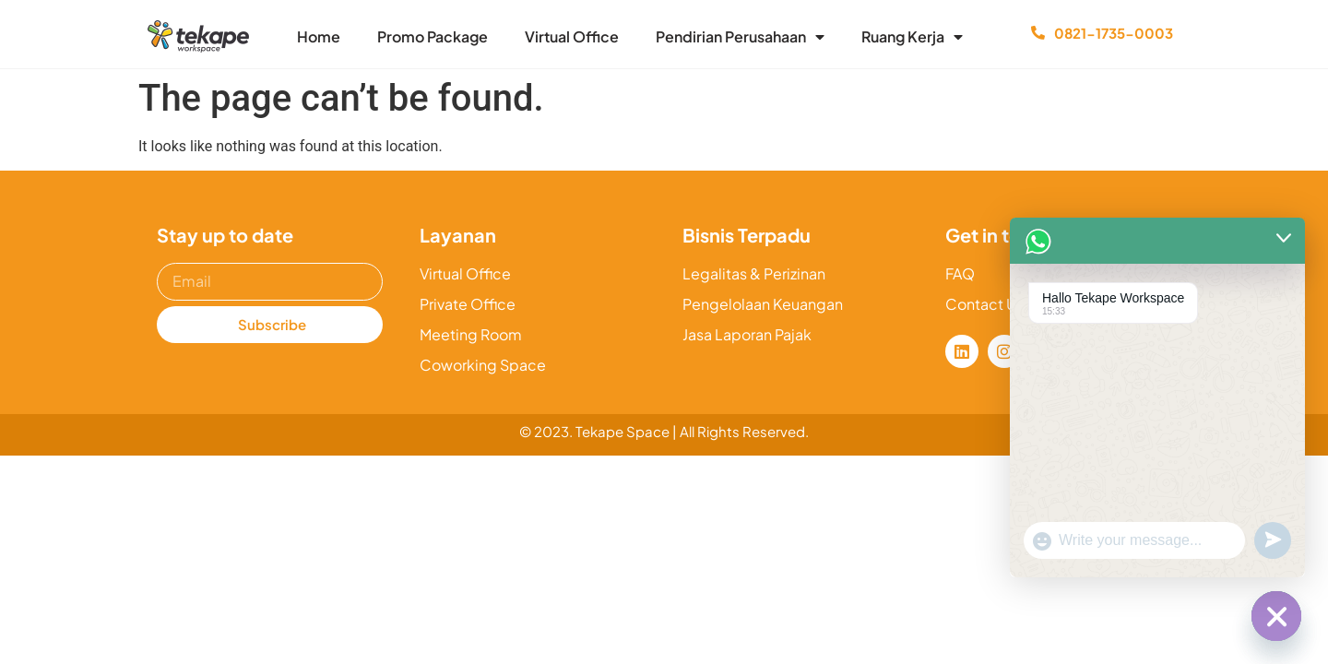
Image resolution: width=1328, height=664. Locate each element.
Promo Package (432, 36)
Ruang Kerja (912, 36)
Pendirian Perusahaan (740, 36)
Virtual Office (572, 36)
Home (318, 36)
